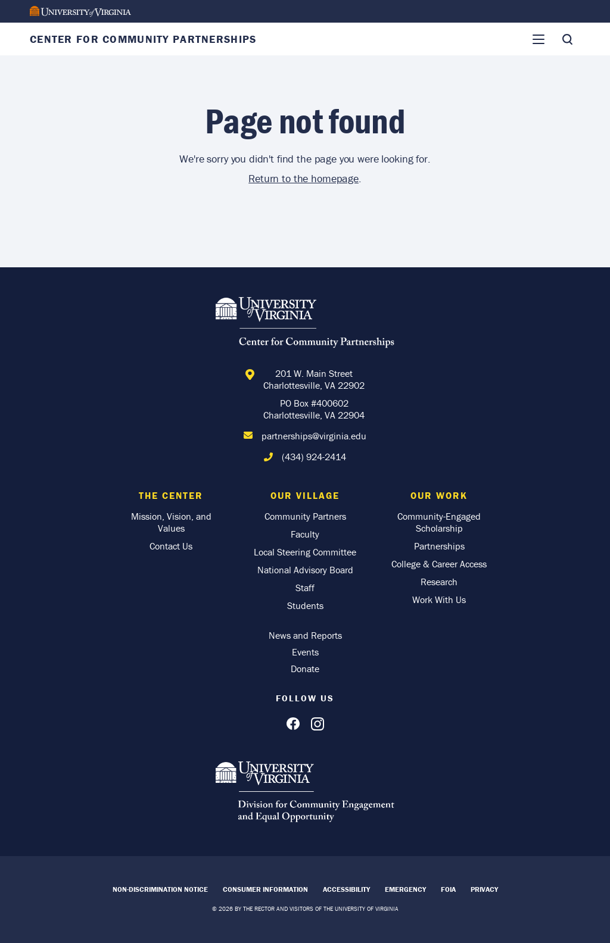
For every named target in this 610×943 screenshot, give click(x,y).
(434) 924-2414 (314, 457)
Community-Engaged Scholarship (439, 522)
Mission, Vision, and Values (171, 522)
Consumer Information (265, 889)
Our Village (305, 495)
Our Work (439, 495)
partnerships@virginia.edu (314, 436)
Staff (305, 588)
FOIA (448, 889)
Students (305, 605)
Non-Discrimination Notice (160, 889)
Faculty (305, 534)
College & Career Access (439, 564)
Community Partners (305, 516)
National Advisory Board (305, 570)
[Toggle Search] (567, 39)
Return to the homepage (303, 178)
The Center (171, 495)
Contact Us (171, 546)
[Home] (305, 324)
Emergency (405, 889)
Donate (305, 669)
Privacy (484, 889)
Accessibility (346, 889)
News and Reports (305, 635)
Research (439, 582)
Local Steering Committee (305, 552)
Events (305, 652)
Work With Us (439, 599)
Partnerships (439, 546)
